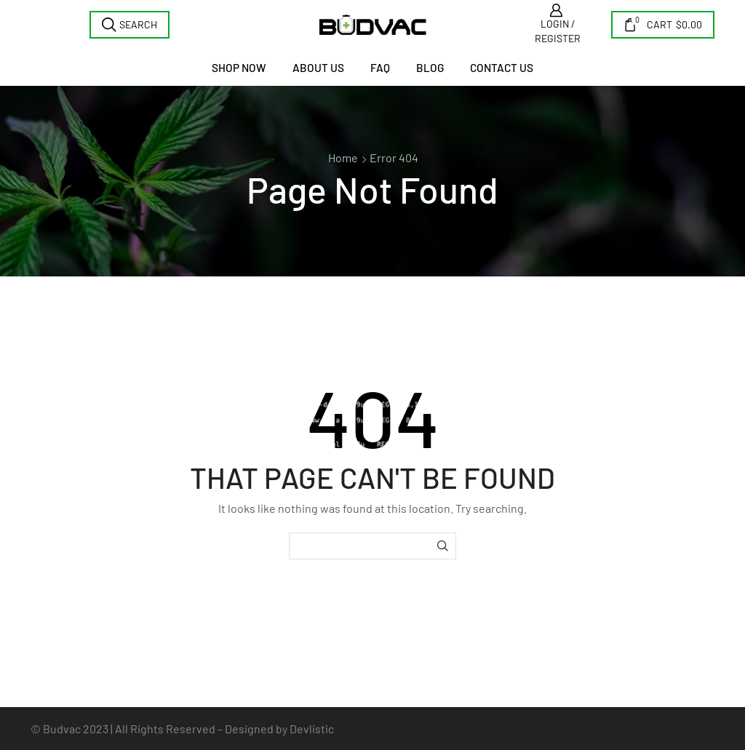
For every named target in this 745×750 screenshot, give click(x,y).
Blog (430, 67)
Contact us (501, 67)
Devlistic (312, 728)
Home (343, 157)
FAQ (380, 67)
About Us (318, 67)
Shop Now (239, 67)
